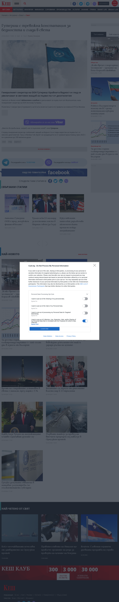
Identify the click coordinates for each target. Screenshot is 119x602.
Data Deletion (47, 336)
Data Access (59, 336)
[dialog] (59, 301)
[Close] (95, 266)
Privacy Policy (71, 336)
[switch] (85, 298)
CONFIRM (44, 329)
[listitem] (59, 294)
